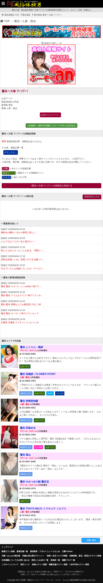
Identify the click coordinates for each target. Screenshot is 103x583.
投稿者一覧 (55, 560)
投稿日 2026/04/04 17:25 (51, 249)
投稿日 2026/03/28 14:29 (51, 321)
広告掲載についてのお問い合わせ (16, 560)
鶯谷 (17, 21)
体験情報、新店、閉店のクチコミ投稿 (85, 556)
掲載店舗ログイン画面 (58, 564)
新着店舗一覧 (22, 551)
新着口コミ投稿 (8, 551)
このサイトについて (10, 564)
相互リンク (25, 564)
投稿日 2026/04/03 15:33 (51, 285)
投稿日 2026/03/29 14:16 (51, 312)
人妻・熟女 (29, 21)
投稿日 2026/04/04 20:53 (51, 240)
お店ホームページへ (50, 115)
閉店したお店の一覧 (40, 560)
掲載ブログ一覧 (68, 560)
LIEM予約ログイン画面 (79, 564)
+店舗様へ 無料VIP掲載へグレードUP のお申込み (51, 125)
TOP (5, 21)
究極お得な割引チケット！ (33, 556)
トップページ (7, 547)
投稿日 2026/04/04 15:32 (51, 267)
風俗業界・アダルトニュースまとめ (45, 551)
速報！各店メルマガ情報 (57, 556)
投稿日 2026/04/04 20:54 (51, 231)
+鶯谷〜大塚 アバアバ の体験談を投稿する (51, 185)
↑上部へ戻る (91, 540)
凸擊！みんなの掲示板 (11, 556)
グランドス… (10, 152)
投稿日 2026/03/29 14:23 (51, 303)
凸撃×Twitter (67, 551)
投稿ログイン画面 (39, 564)
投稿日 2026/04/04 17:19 (51, 258)
